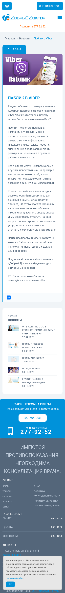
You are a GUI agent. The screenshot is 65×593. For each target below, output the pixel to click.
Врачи (5, 486)
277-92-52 (36, 432)
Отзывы (7, 496)
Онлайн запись (49, 6)
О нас (37, 486)
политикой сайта (14, 578)
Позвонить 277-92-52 (32, 26)
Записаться (32, 417)
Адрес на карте (11, 554)
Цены (5, 506)
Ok (10, 584)
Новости (7, 501)
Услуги (6, 491)
